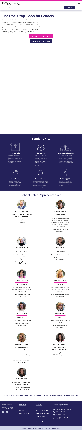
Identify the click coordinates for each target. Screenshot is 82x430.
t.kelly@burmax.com (60, 258)
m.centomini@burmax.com (22, 220)
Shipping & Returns (42, 410)
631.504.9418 (22, 264)
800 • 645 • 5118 (60, 412)
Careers (22, 410)
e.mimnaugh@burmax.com (22, 262)
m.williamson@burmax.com (60, 294)
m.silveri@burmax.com (60, 229)
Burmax (29, 428)
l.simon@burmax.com (22, 323)
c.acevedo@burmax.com (22, 387)
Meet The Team (24, 413)
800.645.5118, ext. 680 (22, 390)
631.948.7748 (22, 297)
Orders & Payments (42, 413)
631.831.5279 (60, 231)
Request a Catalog (42, 416)
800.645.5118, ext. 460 (60, 355)
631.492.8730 (60, 260)
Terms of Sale (55, 428)
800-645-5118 (72, 396)
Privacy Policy (36, 428)
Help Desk (39, 408)
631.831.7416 (22, 325)
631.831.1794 (22, 222)
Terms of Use (46, 428)
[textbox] (35, 7)
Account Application (41, 36)
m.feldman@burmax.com (60, 353)
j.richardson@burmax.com (21, 294)
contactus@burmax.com (63, 409)
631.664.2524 (22, 362)
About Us (22, 408)
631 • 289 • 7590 (60, 414)
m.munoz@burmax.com (60, 325)
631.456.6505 (60, 297)
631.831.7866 (60, 327)
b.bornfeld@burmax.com (21, 360)
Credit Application (41, 41)
